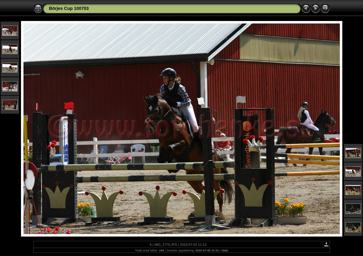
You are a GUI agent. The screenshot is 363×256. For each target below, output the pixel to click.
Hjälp (224, 250)
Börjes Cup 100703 (69, 8)
